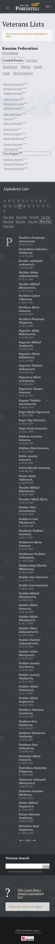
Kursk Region (11, 108)
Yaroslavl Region (13, 168)
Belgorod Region (13, 84)
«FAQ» (38, 906)
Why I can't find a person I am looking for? (31, 893)
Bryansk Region (12, 88)
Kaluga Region (12, 99)
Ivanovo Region (12, 93)
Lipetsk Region (12, 114)
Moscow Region (12, 123)
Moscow (8, 119)
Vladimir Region (13, 159)
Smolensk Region (13, 138)
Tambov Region (12, 144)
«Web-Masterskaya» (23, 933)
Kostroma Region (13, 104)
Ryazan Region (12, 134)
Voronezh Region (13, 164)
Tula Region (10, 149)
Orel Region (10, 129)
